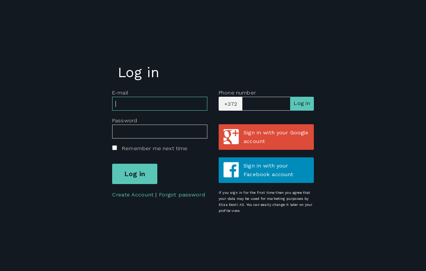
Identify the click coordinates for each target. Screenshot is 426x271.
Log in (302, 103)
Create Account (133, 195)
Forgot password (182, 195)
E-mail (120, 93)
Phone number (237, 93)
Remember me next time (154, 148)
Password (124, 120)
